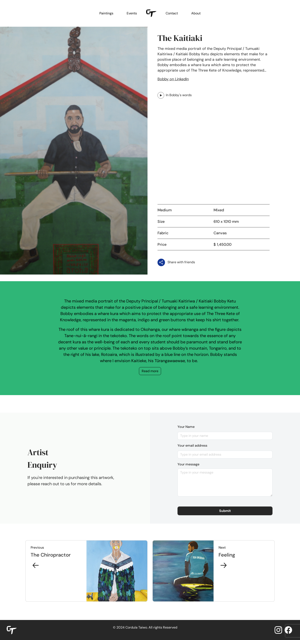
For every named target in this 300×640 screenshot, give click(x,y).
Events (132, 13)
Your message (188, 464)
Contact (172, 13)
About (196, 13)
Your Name (186, 427)
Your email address (192, 445)
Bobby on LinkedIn (173, 79)
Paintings (106, 13)
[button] (225, 510)
